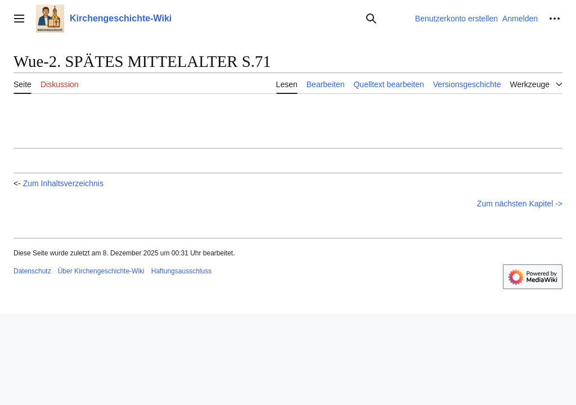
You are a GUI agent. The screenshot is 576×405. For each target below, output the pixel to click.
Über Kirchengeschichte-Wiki (101, 271)
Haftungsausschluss (181, 271)
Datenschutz (32, 271)
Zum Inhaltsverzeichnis (63, 183)
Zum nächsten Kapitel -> (519, 203)
